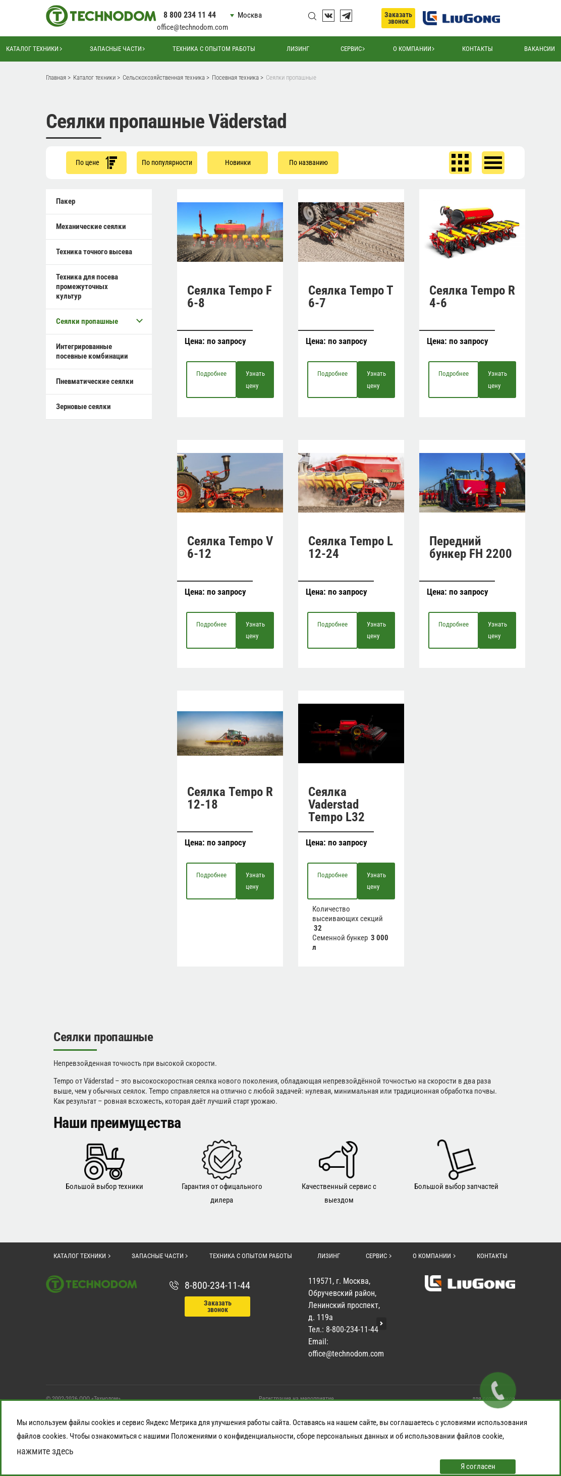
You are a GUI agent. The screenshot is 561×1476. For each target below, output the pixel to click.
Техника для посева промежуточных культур (87, 286)
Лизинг (298, 48)
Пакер (65, 201)
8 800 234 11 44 (189, 15)
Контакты (477, 48)
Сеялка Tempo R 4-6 (472, 296)
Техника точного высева (94, 251)
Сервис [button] (351, 48)
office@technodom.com (192, 27)
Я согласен (478, 1466)
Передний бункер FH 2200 (470, 547)
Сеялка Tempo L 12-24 (350, 547)
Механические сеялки (91, 226)
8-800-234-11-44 (217, 1285)
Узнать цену (255, 379)
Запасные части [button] (116, 48)
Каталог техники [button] (32, 48)
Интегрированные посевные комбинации (92, 351)
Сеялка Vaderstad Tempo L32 (336, 804)
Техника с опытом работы (214, 48)
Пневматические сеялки (95, 381)
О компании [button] (412, 48)
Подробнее (211, 373)
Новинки (238, 162)
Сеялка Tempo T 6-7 (350, 296)
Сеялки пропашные (99, 321)
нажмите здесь (45, 1451)
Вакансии (539, 48)
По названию (308, 162)
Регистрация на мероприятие (296, 1398)
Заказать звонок (398, 18)
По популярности (167, 162)
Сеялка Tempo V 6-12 (230, 547)
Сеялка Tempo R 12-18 (230, 798)
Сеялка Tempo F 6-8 (229, 296)
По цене (96, 162)
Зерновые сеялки (83, 406)
